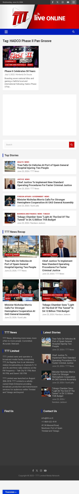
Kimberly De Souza (24, 74)
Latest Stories (52, 332)
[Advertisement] (39, 115)
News (30, 65)
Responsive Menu (73, 2)
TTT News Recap (14, 231)
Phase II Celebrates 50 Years (20, 71)
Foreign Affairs (24, 196)
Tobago (46, 214)
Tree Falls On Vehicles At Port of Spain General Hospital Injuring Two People (43, 166)
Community (10, 61)
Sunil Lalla (35, 206)
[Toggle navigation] (6, 32)
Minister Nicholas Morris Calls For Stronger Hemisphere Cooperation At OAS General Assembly (45, 201)
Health (20, 162)
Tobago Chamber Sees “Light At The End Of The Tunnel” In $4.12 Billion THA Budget (43, 218)
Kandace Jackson (38, 223)
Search (71, 145)
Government (38, 196)
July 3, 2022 (10, 74)
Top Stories (11, 155)
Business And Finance (27, 214)
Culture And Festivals (15, 65)
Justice (20, 179)
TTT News (35, 171)
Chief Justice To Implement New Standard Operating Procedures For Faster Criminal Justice (44, 184)
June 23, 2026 (23, 171)
